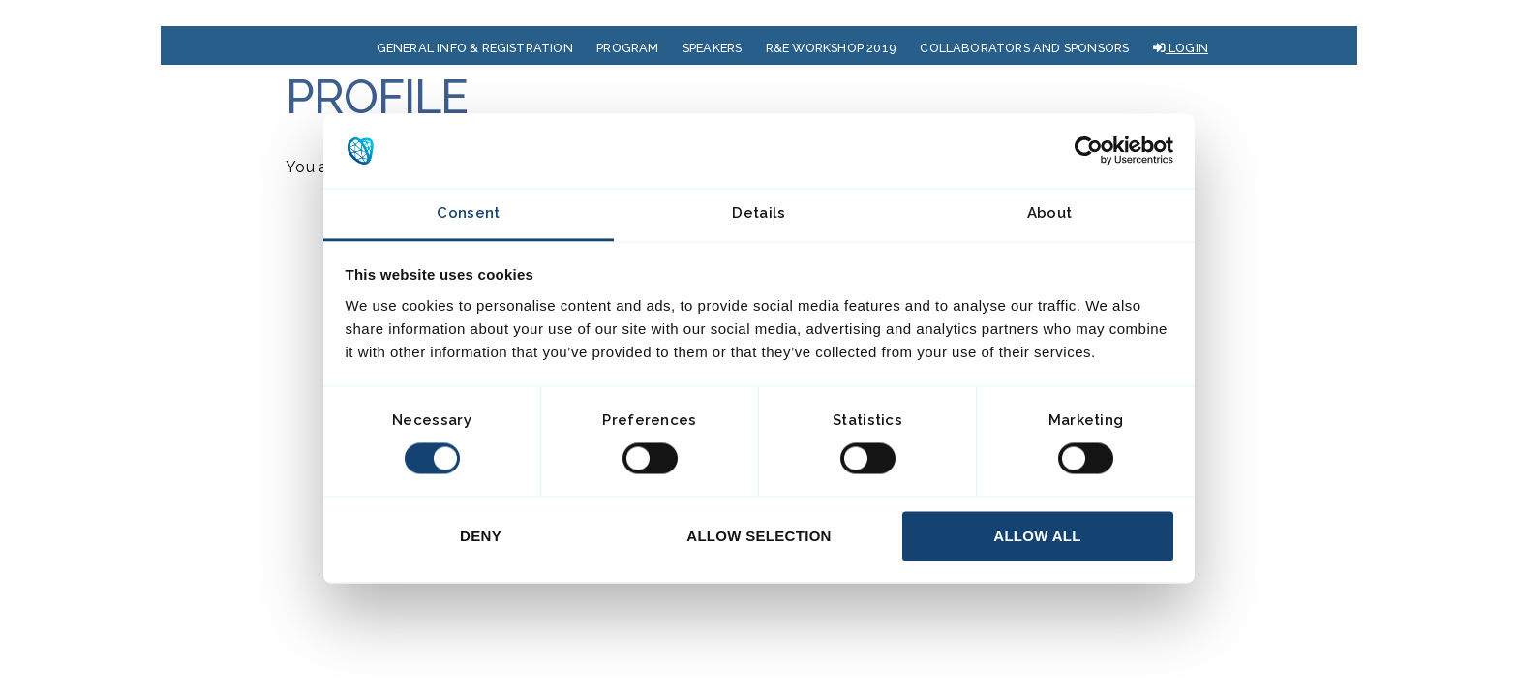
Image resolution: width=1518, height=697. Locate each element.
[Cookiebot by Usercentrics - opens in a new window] (1088, 151)
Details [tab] (758, 213)
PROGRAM (627, 48)
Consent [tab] (468, 213)
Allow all (1036, 536)
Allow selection (759, 536)
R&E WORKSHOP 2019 (831, 48)
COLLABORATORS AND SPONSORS (1024, 48)
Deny (480, 536)
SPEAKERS (713, 48)
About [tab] (1050, 213)
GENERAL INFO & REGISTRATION (475, 48)
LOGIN (1180, 48)
